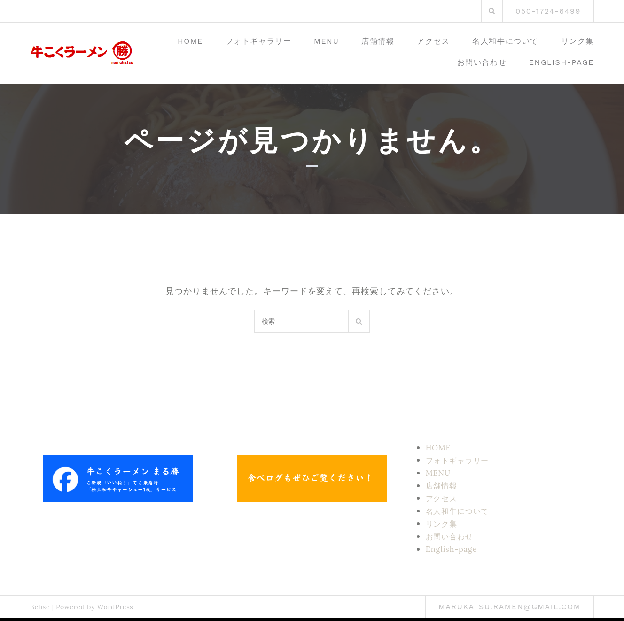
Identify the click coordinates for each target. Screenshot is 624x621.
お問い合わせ (482, 62)
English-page (561, 62)
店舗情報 (377, 41)
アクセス (433, 41)
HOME (190, 41)
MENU (326, 41)
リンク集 (577, 41)
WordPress (115, 607)
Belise (40, 607)
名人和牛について (505, 41)
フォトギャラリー (259, 41)
